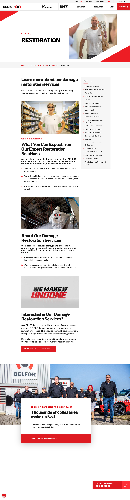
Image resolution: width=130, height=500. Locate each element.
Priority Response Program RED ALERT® (98, 163)
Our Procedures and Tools (96, 152)
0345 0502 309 (108, 485)
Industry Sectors (64, 7)
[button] (120, 1)
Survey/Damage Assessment (97, 89)
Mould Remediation (94, 113)
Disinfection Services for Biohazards (96, 144)
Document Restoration (95, 117)
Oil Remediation (93, 148)
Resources (98, 7)
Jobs (112, 7)
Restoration (91, 93)
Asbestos (91, 139)
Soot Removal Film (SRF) (96, 155)
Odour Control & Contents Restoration (96, 121)
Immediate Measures (95, 86)
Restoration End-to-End (95, 133)
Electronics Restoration (95, 107)
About (77, 1)
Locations (88, 1)
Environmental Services (95, 136)
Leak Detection (93, 110)
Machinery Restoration (95, 103)
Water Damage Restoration (97, 126)
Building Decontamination (96, 96)
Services (81, 7)
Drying (90, 100)
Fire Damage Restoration (96, 129)
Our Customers (47, 7)
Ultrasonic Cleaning (94, 159)
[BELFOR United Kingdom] (12, 7)
